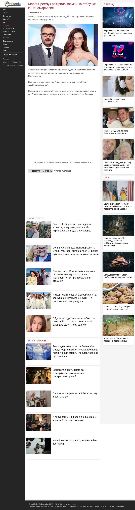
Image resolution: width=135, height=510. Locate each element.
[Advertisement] (63, 194)
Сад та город (8, 41)
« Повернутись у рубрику (40, 171)
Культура (6, 25)
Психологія (7, 35)
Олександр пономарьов (81, 162)
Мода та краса (8, 28)
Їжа (4, 22)
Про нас (6, 59)
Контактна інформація (12, 62)
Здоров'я (6, 19)
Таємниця (50, 162)
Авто (4, 10)
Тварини (6, 47)
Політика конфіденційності (13, 65)
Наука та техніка (9, 32)
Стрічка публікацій (62, 171)
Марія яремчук (62, 162)
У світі (5, 50)
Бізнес (5, 13)
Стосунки (39, 162)
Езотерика (7, 16)
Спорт (5, 44)
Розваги (6, 38)
